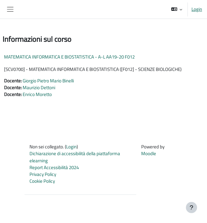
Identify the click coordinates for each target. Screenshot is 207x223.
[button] (176, 9)
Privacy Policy (42, 174)
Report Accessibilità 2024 (54, 167)
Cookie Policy (42, 181)
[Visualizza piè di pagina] (191, 207)
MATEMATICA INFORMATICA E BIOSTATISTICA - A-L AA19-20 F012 (69, 56)
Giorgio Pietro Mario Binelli (48, 80)
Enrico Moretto (37, 94)
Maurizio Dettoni (39, 87)
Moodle (148, 153)
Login (196, 9)
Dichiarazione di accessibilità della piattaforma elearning (74, 157)
